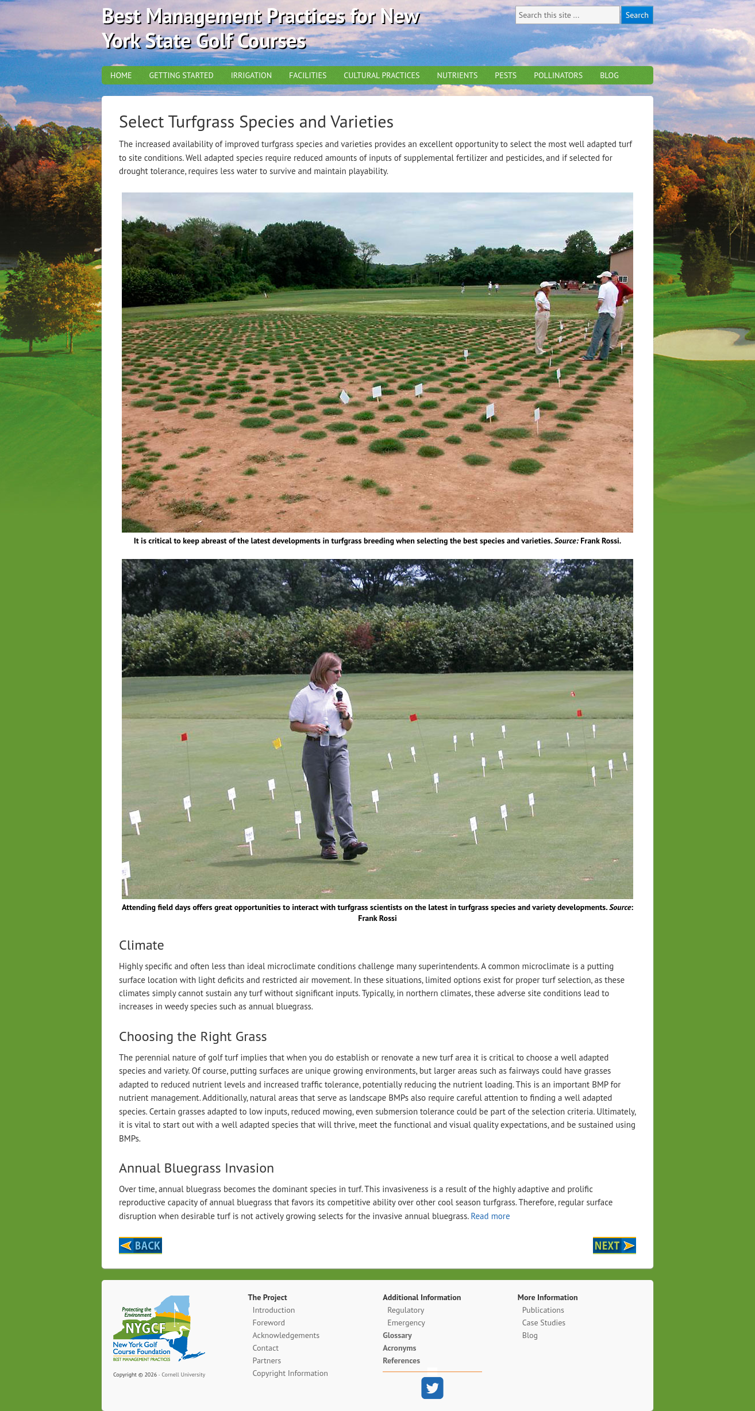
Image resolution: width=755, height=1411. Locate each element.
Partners (267, 1360)
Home (121, 75)
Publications (543, 1310)
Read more (490, 1215)
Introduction (274, 1310)
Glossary (397, 1335)
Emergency (406, 1322)
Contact (266, 1348)
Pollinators (558, 75)
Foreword (269, 1322)
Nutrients (457, 75)
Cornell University (183, 1374)
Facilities (307, 75)
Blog (609, 75)
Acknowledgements (286, 1335)
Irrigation (251, 75)
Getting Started (181, 75)
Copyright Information (290, 1373)
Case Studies (543, 1322)
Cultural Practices (381, 75)
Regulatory (405, 1310)
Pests (506, 75)
